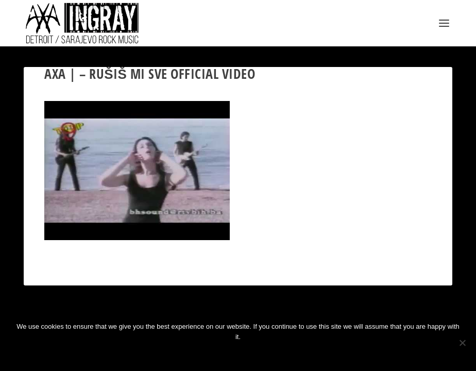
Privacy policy (254, 354)
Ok (204, 354)
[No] (462, 343)
